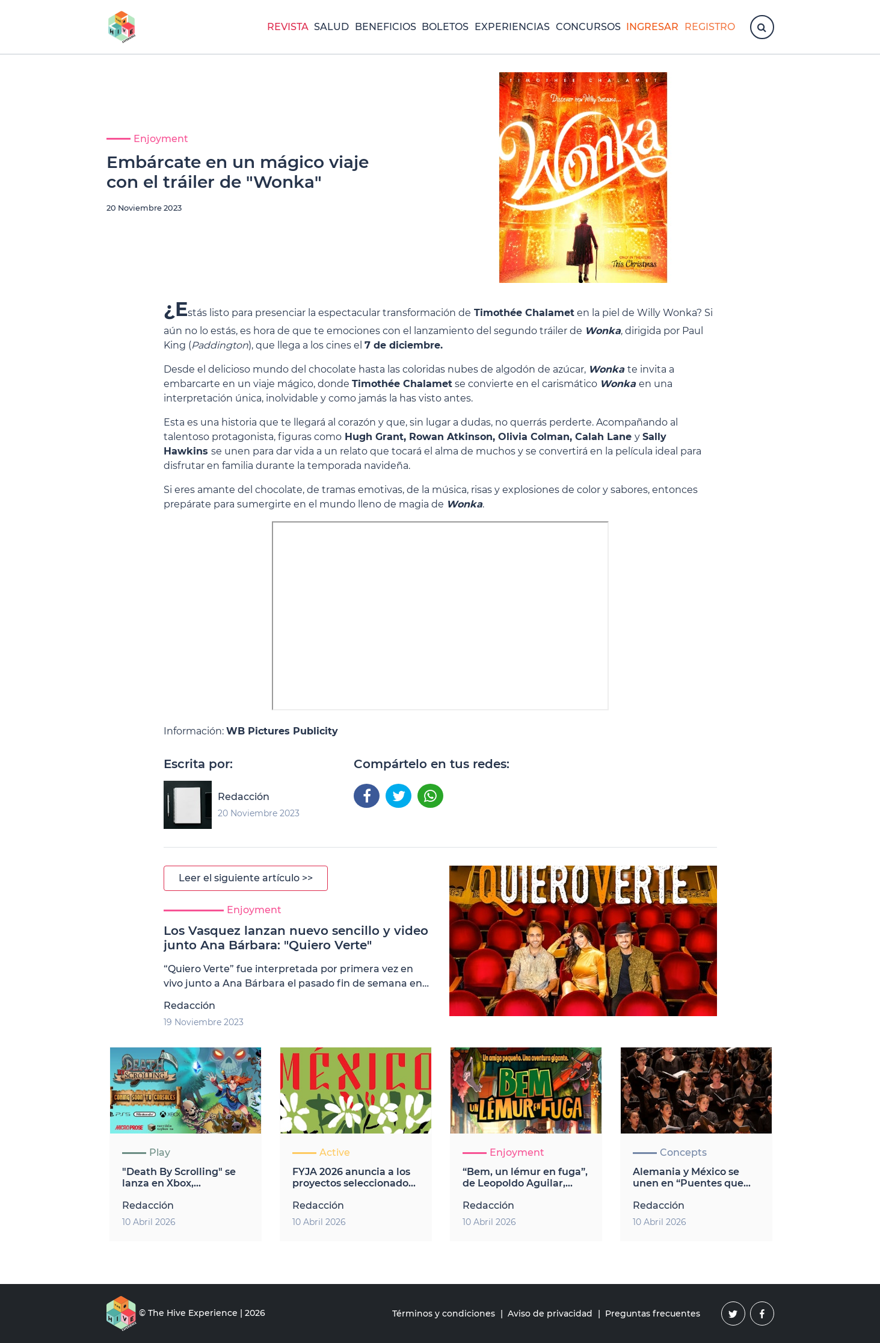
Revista (288, 27)
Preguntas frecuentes (652, 1313)
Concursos (588, 27)
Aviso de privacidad (550, 1313)
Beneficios (385, 27)
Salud (331, 27)
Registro (710, 27)
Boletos (445, 27)
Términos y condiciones (443, 1313)
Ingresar (652, 27)
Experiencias (512, 27)
